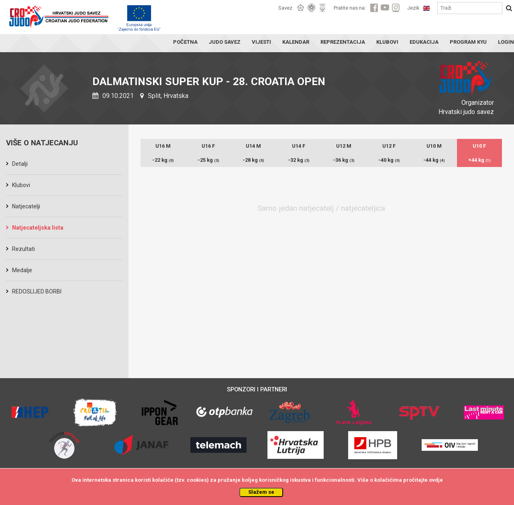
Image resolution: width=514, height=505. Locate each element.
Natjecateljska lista (37, 227)
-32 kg (299, 160)
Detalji (20, 164)
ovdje (436, 480)
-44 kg (434, 160)
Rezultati (23, 249)
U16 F (208, 146)
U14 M (253, 146)
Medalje (22, 270)
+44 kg (479, 160)
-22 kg (163, 160)
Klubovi (21, 185)
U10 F (479, 146)
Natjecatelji (26, 206)
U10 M (434, 146)
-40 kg (389, 160)
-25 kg (208, 160)
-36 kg (344, 160)
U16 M (163, 146)
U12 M (343, 146)
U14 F (298, 146)
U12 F (389, 146)
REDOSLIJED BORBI (36, 291)
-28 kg (253, 160)
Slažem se (261, 492)
